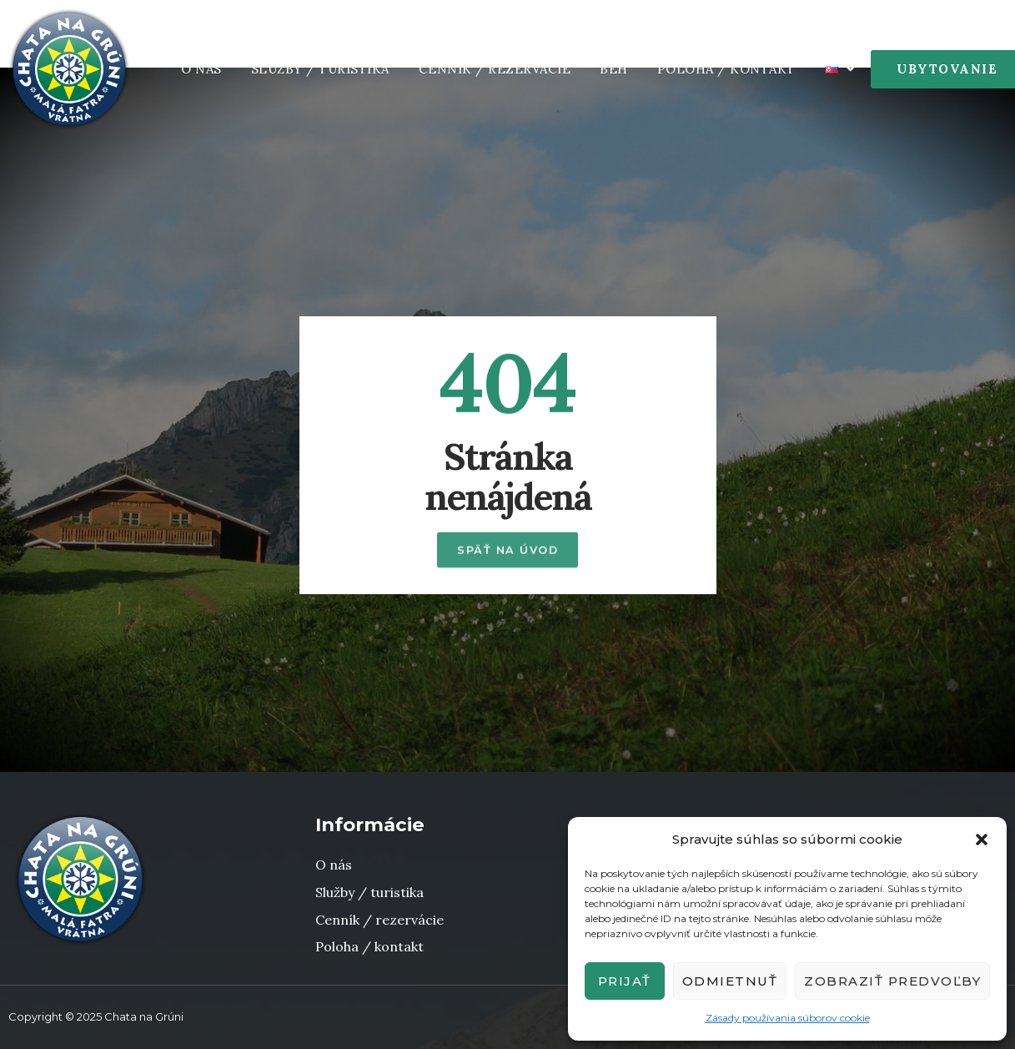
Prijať (624, 981)
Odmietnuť (730, 981)
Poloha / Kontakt (726, 69)
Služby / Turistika (320, 69)
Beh (614, 69)
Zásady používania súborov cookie (788, 1017)
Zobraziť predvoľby (892, 981)
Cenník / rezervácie (495, 69)
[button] (981, 839)
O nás (201, 69)
